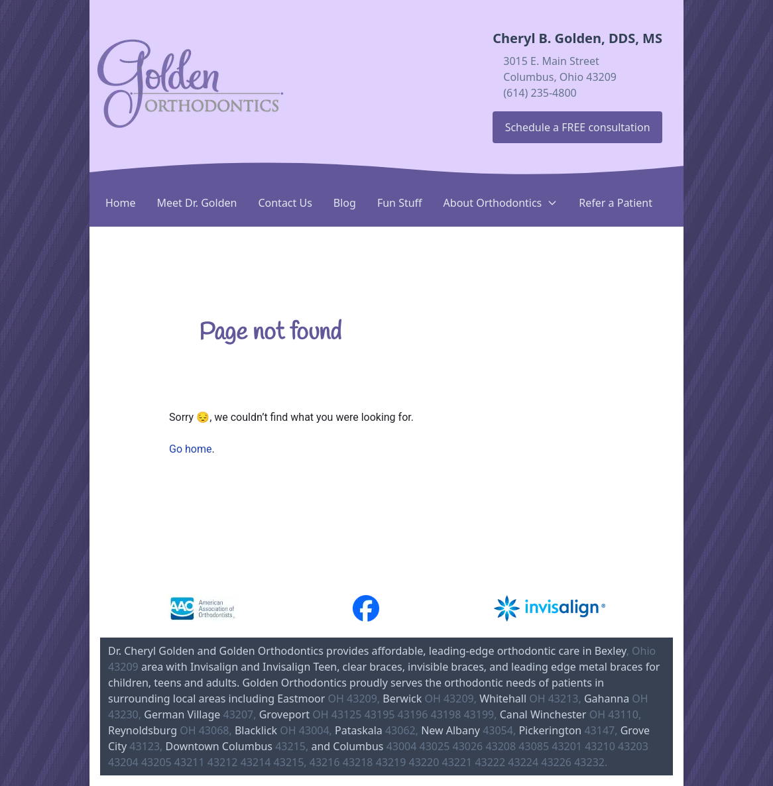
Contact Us (285, 203)
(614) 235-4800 (539, 92)
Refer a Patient (615, 203)
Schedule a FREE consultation (577, 127)
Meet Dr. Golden (197, 203)
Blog (344, 203)
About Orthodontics (501, 203)
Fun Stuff (399, 203)
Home (120, 203)
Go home (190, 449)
